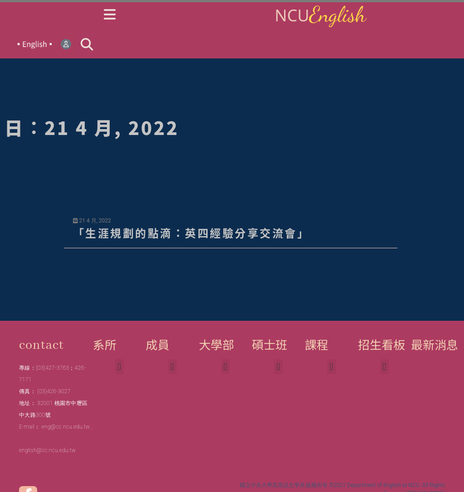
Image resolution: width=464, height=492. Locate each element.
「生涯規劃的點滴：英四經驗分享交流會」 (191, 233)
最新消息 (434, 344)
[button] (87, 44)
